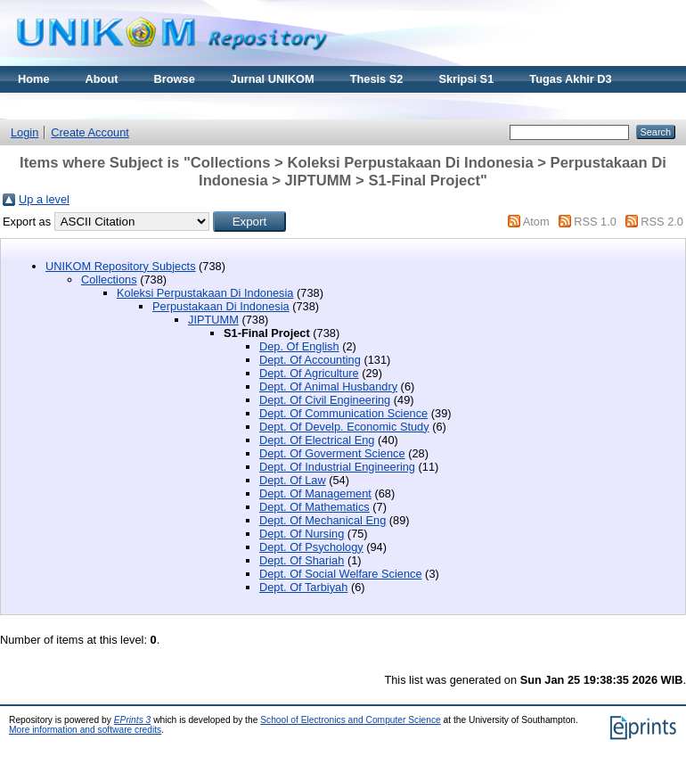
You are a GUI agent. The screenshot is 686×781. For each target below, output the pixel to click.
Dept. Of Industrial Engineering (337, 466)
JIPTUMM (213, 319)
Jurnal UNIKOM (272, 79)
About (102, 79)
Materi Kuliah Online (73, 105)
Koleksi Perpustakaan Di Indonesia (205, 293)
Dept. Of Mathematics (314, 507)
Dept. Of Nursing (301, 533)
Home (34, 79)
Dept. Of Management (315, 493)
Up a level (44, 199)
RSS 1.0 (595, 221)
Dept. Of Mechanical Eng (322, 520)
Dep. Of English (299, 346)
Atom (536, 221)
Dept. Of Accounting (310, 359)
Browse (174, 79)
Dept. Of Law (292, 480)
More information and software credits (85, 730)
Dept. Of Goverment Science (332, 453)
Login (24, 132)
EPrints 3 (132, 720)
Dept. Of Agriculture (309, 373)
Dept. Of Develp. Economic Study (344, 426)
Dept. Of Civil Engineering (324, 400)
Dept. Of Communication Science (343, 413)
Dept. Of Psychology (311, 547)
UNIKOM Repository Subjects (120, 266)
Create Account (90, 132)
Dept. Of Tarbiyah (303, 587)
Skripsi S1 (466, 79)
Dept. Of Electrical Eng (316, 440)
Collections (109, 279)
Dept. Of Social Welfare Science (340, 573)
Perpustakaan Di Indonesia (221, 306)
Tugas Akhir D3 (570, 79)
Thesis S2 (377, 79)
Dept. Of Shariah (301, 560)
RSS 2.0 (662, 221)
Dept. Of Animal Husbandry (328, 386)
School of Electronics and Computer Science (350, 720)
